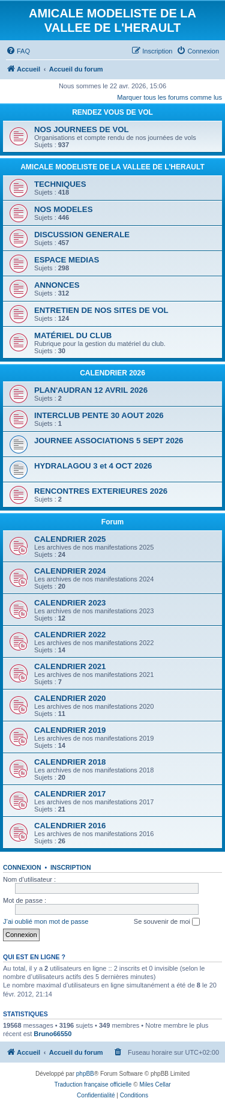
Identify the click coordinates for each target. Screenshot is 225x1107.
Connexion (22, 867)
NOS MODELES (63, 209)
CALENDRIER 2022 (70, 634)
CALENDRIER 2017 (70, 793)
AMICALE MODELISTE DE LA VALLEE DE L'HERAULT (112, 167)
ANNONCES (56, 285)
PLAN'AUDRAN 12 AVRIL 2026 (91, 390)
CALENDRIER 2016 (70, 825)
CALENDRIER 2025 (70, 539)
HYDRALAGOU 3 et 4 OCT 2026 (93, 465)
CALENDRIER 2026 (112, 373)
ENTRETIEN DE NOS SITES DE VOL (101, 310)
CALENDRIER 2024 (70, 570)
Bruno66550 (52, 1033)
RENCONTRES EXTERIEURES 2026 (100, 491)
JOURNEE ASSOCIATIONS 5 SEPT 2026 (108, 440)
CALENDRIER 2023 (70, 602)
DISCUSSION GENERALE (82, 234)
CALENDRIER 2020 (70, 698)
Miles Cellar (154, 1084)
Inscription (70, 867)
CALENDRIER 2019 (70, 730)
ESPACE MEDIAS (66, 259)
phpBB (85, 1073)
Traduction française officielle (92, 1084)
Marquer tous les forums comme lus (169, 97)
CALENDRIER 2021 (70, 666)
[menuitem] (18, 51)
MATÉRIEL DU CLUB (73, 335)
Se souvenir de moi (167, 922)
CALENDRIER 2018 (70, 761)
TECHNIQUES (60, 184)
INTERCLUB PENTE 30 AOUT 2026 (99, 415)
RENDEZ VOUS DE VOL (112, 112)
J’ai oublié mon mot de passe (45, 921)
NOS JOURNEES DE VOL (81, 129)
